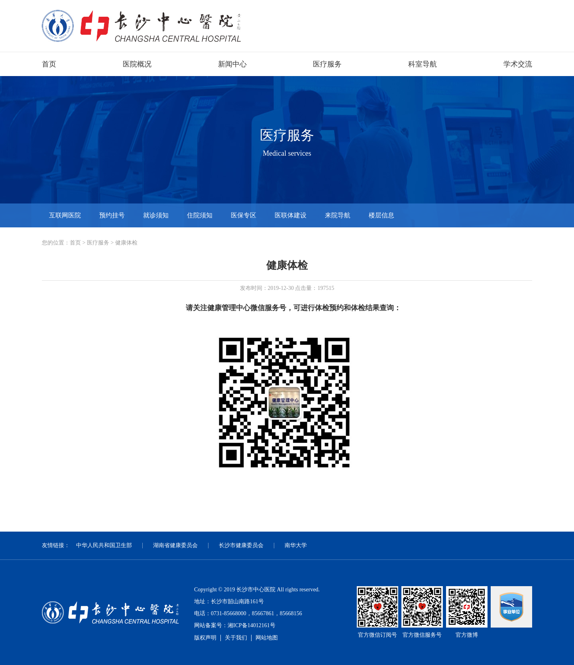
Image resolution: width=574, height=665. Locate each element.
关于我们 (236, 638)
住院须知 (199, 215)
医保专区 (243, 215)
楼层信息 (381, 215)
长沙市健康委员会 (241, 545)
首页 (49, 64)
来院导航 (337, 215)
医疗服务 (327, 64)
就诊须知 (156, 215)
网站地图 (267, 638)
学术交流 (517, 64)
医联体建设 (291, 215)
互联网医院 (65, 215)
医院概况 (137, 64)
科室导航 (422, 64)
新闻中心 (232, 64)
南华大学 (296, 545)
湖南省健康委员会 (175, 545)
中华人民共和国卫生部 (104, 545)
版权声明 (205, 638)
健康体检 (126, 243)
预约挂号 (112, 215)
